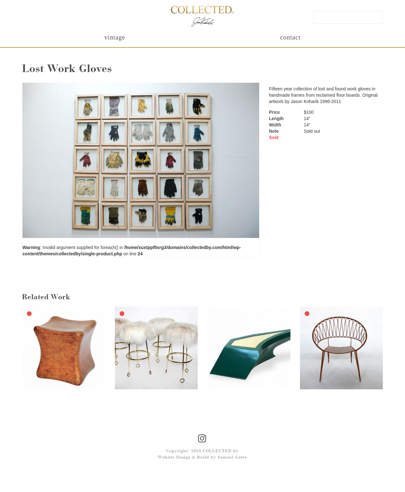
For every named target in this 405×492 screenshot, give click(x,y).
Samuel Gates (232, 457)
